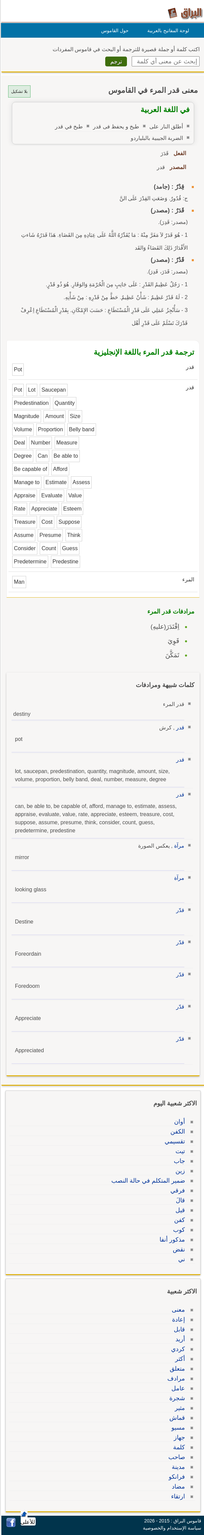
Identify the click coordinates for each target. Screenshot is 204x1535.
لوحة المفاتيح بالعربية (167, 30)
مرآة (178, 846)
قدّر (179, 910)
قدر (179, 727)
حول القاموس (114, 30)
